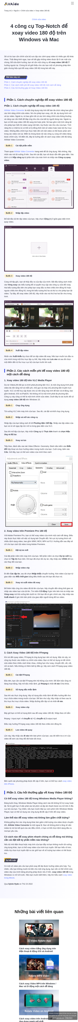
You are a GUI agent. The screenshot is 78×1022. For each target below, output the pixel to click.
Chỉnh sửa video (27, 11)
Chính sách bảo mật (58, 1018)
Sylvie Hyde (13, 884)
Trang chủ (8, 11)
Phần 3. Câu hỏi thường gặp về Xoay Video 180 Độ (25, 88)
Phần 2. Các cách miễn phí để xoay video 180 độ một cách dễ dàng (32, 85)
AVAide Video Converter (14, 110)
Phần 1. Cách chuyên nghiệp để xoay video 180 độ (25, 82)
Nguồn (16, 11)
